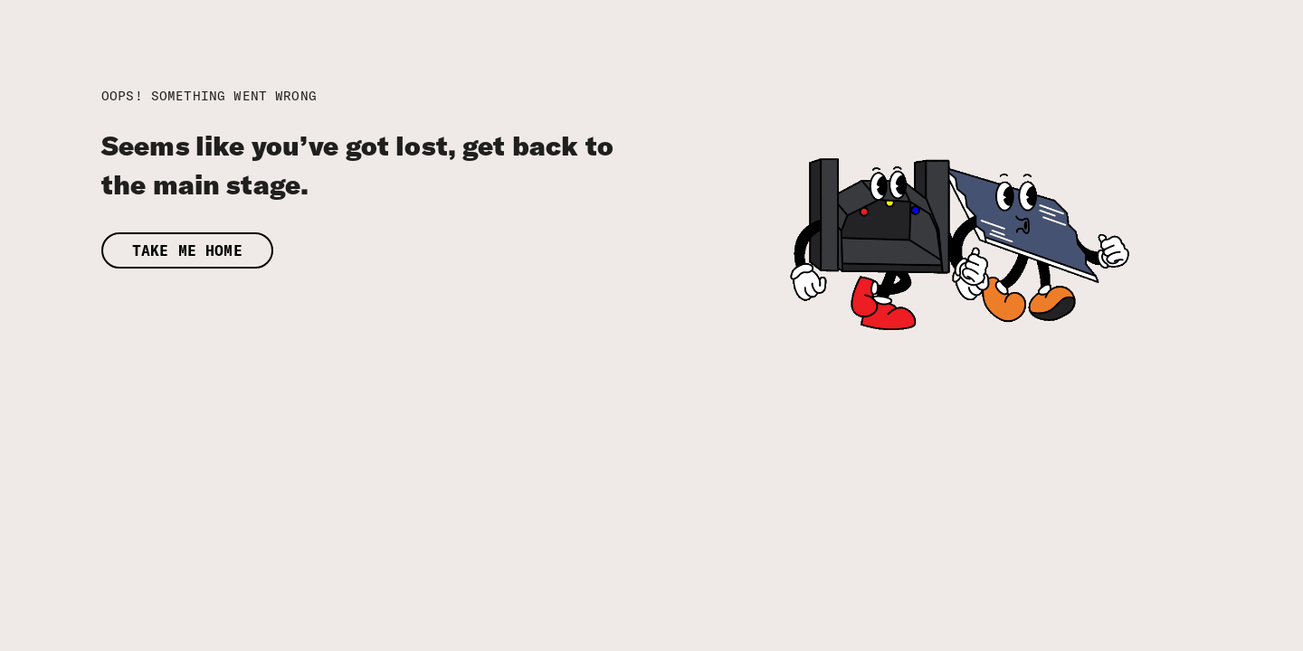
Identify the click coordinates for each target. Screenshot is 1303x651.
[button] (403, 251)
